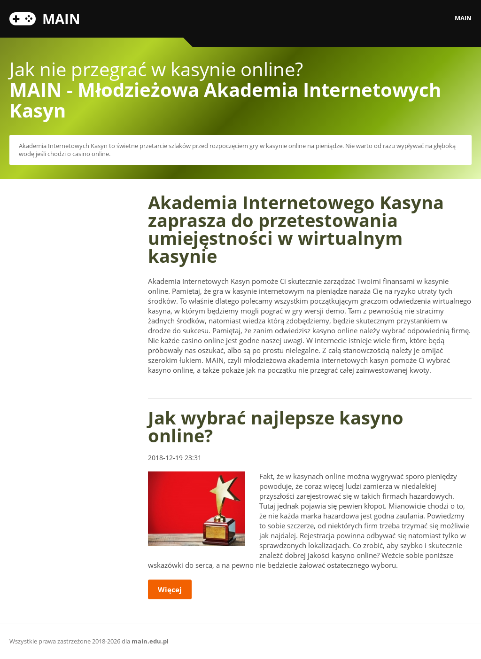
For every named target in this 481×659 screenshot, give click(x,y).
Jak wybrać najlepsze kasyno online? (275, 426)
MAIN (61, 17)
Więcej (170, 589)
